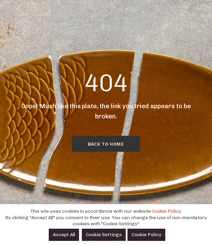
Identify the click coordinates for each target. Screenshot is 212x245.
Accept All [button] (64, 235)
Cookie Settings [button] (104, 235)
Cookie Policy (166, 211)
